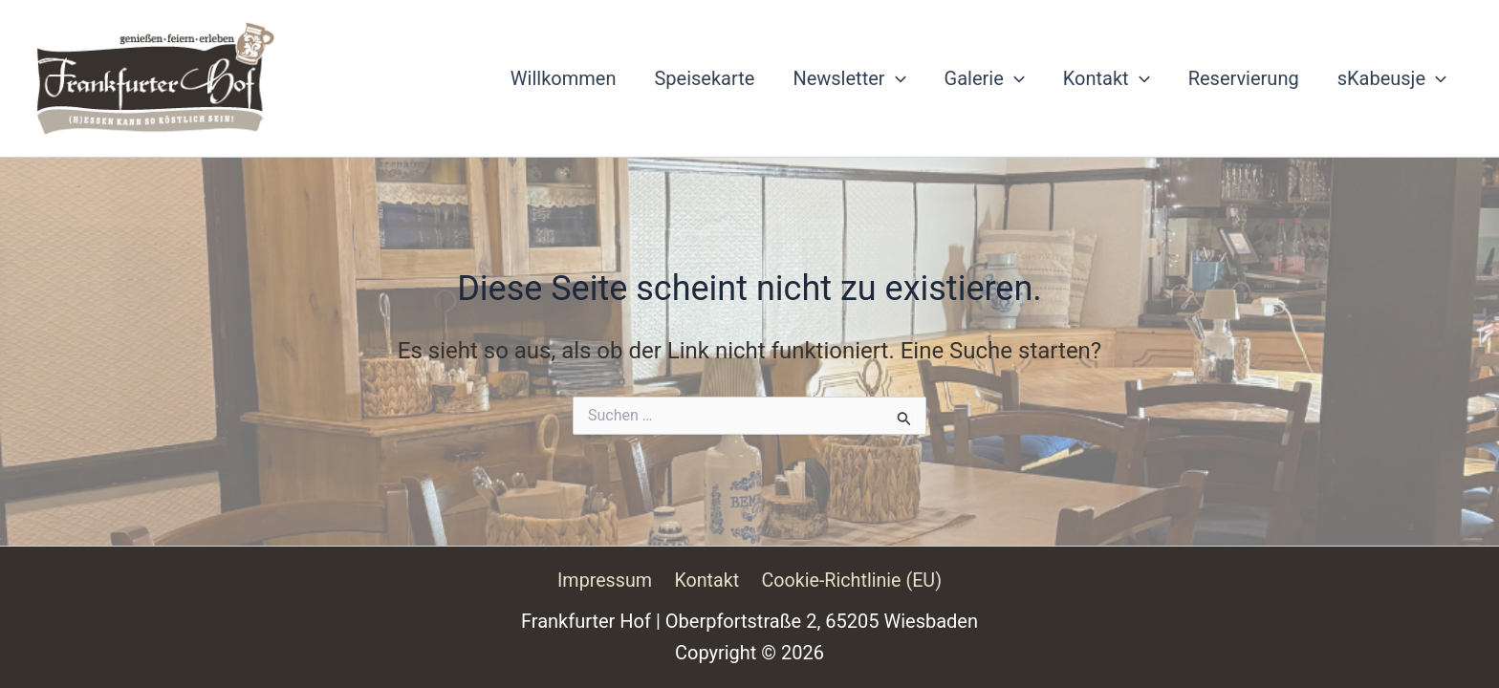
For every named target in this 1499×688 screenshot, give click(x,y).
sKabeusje (1391, 78)
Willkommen (564, 78)
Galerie (985, 78)
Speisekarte (704, 78)
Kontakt (1106, 78)
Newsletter (849, 78)
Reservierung (1243, 78)
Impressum (606, 580)
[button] (895, 78)
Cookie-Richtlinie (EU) (850, 580)
